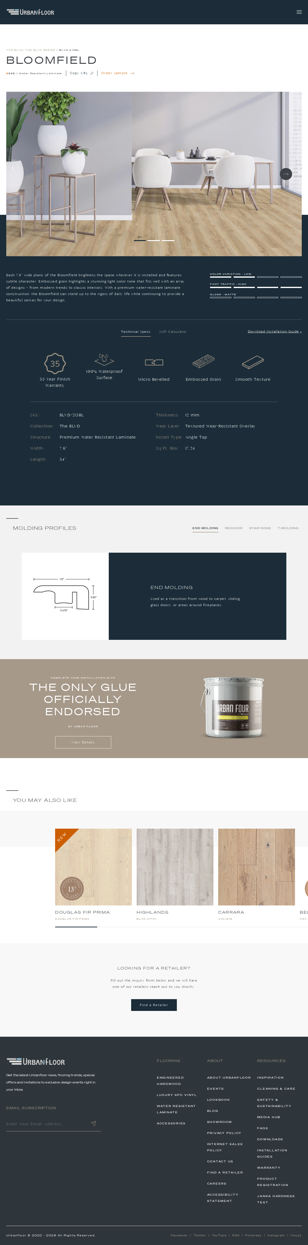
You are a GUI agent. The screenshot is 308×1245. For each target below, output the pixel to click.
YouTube (219, 1235)
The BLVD (14, 50)
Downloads (270, 1139)
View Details (83, 742)
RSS (235, 1235)
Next (286, 174)
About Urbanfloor (229, 1078)
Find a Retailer (154, 1005)
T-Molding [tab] (288, 528)
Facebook (179, 1235)
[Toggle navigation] (299, 12)
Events (215, 1089)
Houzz (296, 1235)
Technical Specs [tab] (136, 332)
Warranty (269, 1168)
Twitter (199, 1235)
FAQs (262, 1128)
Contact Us (220, 1161)
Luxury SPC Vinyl (177, 1095)
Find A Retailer (225, 1172)
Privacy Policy (224, 1133)
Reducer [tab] (234, 528)
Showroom (219, 1122)
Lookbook (218, 1100)
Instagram (276, 1235)
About (215, 1061)
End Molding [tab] (205, 528)
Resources (271, 1061)
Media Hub (269, 1117)
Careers (217, 1184)
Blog (212, 1111)
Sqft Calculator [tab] (173, 332)
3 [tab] (169, 237)
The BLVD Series (40, 50)
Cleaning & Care (276, 1089)
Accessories (171, 1123)
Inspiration (270, 1078)
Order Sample (118, 73)
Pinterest (253, 1235)
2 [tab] (155, 237)
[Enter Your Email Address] (46, 1124)
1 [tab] (141, 237)
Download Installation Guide (275, 331)
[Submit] (93, 1124)
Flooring (168, 1061)
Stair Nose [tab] (260, 528)
